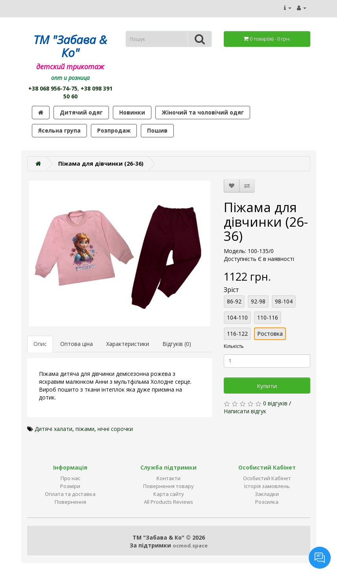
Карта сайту (168, 493)
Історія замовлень (267, 486)
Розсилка (266, 501)
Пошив (157, 130)
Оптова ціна (76, 344)
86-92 (234, 301)
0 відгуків (275, 403)
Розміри (70, 486)
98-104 (284, 301)
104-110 (237, 317)
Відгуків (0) (176, 344)
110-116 (267, 317)
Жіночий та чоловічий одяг (203, 112)
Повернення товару (168, 486)
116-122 (237, 333)
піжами (85, 429)
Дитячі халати (53, 429)
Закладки (267, 493)
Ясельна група (59, 130)
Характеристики (127, 344)
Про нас (70, 478)
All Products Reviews (168, 501)
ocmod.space (190, 545)
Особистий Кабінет (267, 478)
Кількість (234, 346)
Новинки (132, 112)
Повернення (70, 501)
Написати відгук (245, 411)
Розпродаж (114, 130)
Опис (40, 344)
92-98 (258, 301)
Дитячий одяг (81, 112)
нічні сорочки (115, 429)
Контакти (168, 478)
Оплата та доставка (70, 493)
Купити (267, 386)
